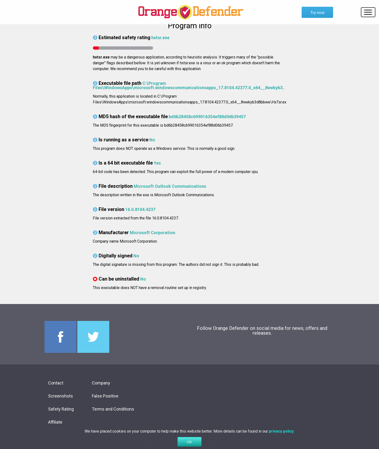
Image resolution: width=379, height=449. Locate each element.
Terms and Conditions (113, 409)
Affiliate (55, 422)
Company (101, 382)
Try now (317, 12)
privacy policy (281, 438)
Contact (55, 382)
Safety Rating (61, 409)
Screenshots (60, 395)
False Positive (105, 395)
